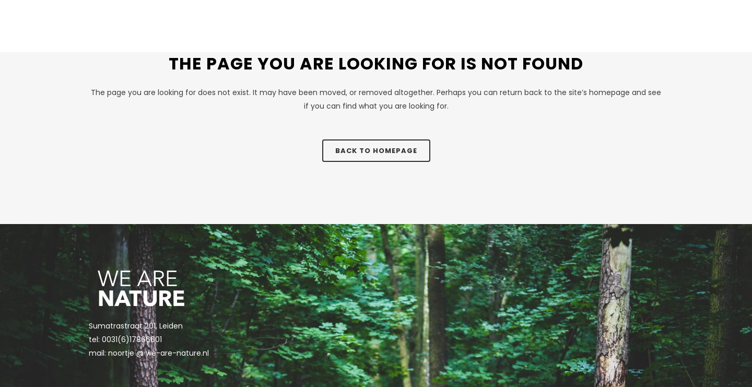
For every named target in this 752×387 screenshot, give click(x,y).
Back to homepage (376, 151)
